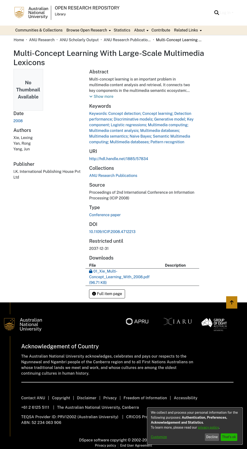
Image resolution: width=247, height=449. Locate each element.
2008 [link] (18, 121)
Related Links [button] (186, 30)
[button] (217, 13)
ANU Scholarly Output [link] (79, 40)
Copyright (61, 398)
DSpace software (94, 440)
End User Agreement (136, 445)
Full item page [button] (107, 294)
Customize (159, 437)
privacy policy (208, 427)
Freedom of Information (145, 398)
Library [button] (60, 14)
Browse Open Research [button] (86, 30)
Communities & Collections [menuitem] (39, 30)
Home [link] (19, 40)
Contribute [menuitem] (160, 30)
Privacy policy (105, 445)
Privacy (110, 398)
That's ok (229, 437)
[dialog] (195, 426)
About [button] (139, 30)
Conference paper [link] (105, 215)
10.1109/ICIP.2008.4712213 (112, 231)
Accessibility (186, 398)
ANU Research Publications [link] (127, 40)
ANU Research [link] (42, 40)
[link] (113, 175)
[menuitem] (88, 30)
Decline (212, 437)
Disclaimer (87, 398)
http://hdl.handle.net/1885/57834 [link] (118, 159)
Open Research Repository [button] (87, 7)
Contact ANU (33, 398)
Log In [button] (225, 12)
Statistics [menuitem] (122, 30)
